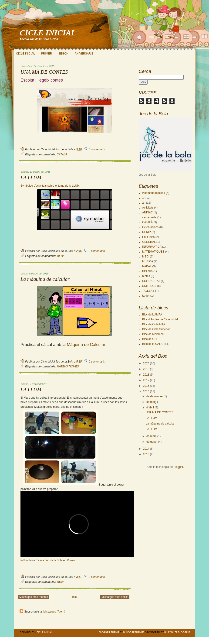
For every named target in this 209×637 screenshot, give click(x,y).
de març (151, 436)
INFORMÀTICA (152, 246)
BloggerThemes (134, 632)
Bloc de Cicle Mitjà (153, 324)
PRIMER (46, 53)
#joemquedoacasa (153, 193)
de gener (151, 441)
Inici (74, 597)
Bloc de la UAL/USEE (155, 344)
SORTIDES (149, 286)
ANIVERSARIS (84, 53)
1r (143, 197)
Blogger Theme (109, 632)
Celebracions (150, 227)
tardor (145, 295)
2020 (146, 363)
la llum (24, 560)
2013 (146, 454)
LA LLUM (30, 177)
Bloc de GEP (150, 339)
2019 (146, 369)
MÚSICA (147, 261)
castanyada (149, 217)
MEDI (60, 256)
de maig (151, 402)
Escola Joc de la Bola (49, 560)
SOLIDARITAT (151, 281)
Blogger (178, 467)
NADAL (147, 266)
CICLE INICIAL (48, 32)
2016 (146, 385)
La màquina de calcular (45, 279)
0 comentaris (97, 149)
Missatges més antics (114, 597)
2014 (146, 448)
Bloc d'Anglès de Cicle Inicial (160, 319)
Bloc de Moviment (153, 334)
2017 (146, 380)
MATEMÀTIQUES (68, 366)
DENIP (146, 232)
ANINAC (147, 212)
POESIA (147, 271)
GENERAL (148, 241)
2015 (146, 391)
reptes (146, 276)
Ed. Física (148, 237)
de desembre (154, 396)
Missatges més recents (33, 597)
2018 (146, 374)
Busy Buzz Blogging (177, 632)
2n (143, 202)
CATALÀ (62, 154)
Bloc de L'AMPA (152, 314)
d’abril (150, 407)
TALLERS (148, 290)
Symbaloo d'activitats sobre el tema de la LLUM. (50, 185)
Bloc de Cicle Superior (156, 329)
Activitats (147, 207)
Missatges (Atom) (54, 611)
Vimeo (71, 560)
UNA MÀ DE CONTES (44, 72)
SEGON (63, 53)
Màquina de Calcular (86, 344)
